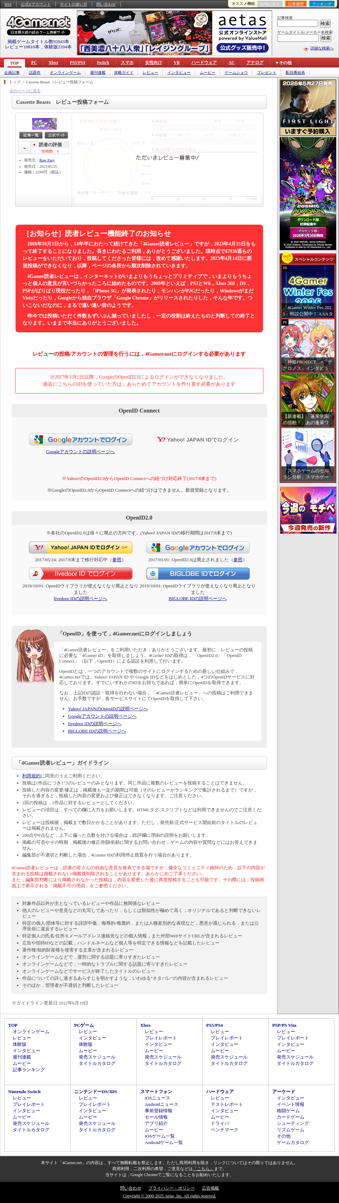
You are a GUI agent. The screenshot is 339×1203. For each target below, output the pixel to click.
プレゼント (266, 72)
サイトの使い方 (73, 4)
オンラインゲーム (65, 72)
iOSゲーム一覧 (160, 1136)
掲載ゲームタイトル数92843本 (38, 41)
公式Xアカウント (36, 4)
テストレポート (227, 1104)
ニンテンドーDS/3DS (95, 1091)
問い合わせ (106, 4)
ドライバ (220, 1123)
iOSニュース (157, 1098)
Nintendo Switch (24, 1091)
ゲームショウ (236, 72)
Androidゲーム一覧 (164, 1142)
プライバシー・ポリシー (171, 1188)
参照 (116, 559)
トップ (14, 82)
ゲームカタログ (293, 1142)
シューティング (293, 1123)
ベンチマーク (224, 1129)
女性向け (153, 62)
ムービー (207, 72)
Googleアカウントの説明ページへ (80, 451)
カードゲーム (290, 1117)
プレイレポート (161, 1038)
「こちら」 (203, 1168)
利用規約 (31, 775)
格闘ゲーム (288, 1110)
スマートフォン (156, 1091)
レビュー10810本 (22, 46)
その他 (284, 1136)
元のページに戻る (25, 91)
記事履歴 (296, 4)
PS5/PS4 (77, 62)
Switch (103, 62)
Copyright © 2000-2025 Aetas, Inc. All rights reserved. (169, 1195)
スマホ (127, 62)
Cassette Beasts (38, 82)
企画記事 (12, 72)
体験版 (19, 1044)
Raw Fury (47, 160)
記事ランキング (29, 1069)
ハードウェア (204, 62)
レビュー (150, 72)
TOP (14, 63)
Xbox (53, 62)
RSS (8, 4)
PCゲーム (84, 1025)
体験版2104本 (58, 46)
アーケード (283, 1091)
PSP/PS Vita (284, 1025)
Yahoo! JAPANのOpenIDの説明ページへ (108, 708)
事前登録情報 (158, 1110)
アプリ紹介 (156, 1123)
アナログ (254, 62)
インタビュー (179, 72)
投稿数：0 (50, 151)
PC (34, 62)
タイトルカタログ (97, 1063)
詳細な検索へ (322, 48)
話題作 (35, 72)
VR (177, 62)
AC (231, 62)
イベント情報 (290, 1104)
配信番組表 (295, 72)
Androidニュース (161, 1104)
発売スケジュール (97, 1057)
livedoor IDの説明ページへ (80, 598)
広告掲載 (210, 1188)
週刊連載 (98, 72)
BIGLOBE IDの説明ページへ (198, 598)
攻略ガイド (123, 72)
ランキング (322, 4)
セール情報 (156, 1117)
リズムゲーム (290, 1129)
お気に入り (270, 4)
